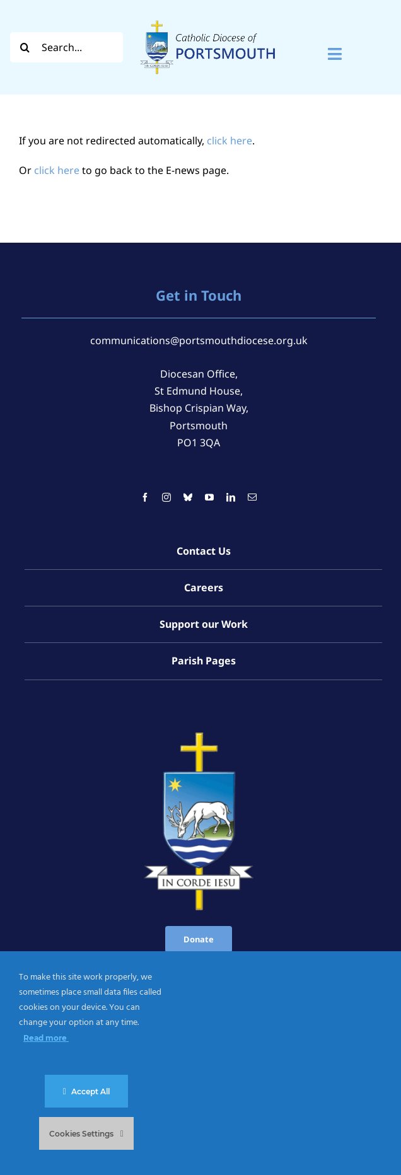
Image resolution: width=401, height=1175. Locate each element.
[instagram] (166, 497)
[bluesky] (187, 497)
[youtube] (209, 497)
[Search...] (66, 47)
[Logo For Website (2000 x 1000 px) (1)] (208, 18)
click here (229, 141)
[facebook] (145, 497)
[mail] (252, 497)
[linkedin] (230, 497)
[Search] (25, 47)
